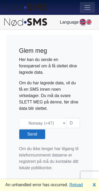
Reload (76, 185)
